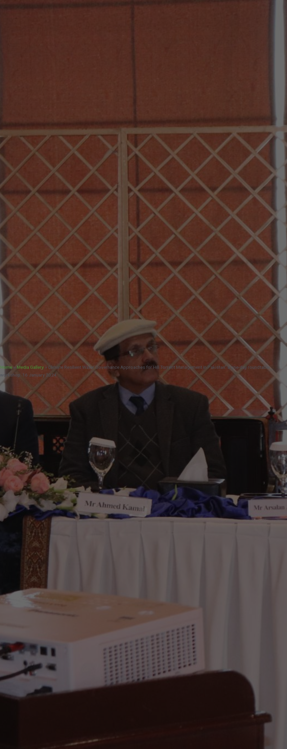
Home (6, 367)
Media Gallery (30, 367)
